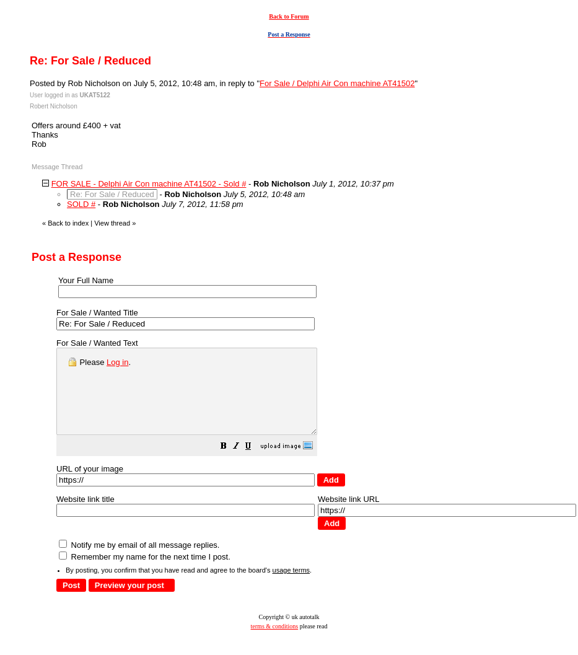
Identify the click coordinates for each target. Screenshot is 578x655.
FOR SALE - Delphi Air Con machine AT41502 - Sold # (149, 183)
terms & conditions (275, 643)
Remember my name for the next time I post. (144, 573)
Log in (117, 362)
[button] (255, 464)
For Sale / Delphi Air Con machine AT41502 (337, 83)
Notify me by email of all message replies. (139, 561)
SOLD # (81, 204)
